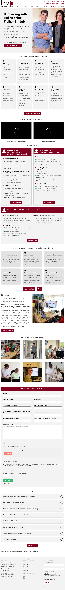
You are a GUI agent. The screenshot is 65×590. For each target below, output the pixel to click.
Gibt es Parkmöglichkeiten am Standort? (14, 527)
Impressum (47, 586)
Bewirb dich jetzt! (8, 330)
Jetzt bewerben (16, 202)
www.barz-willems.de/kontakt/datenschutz (32, 466)
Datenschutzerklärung (47, 578)
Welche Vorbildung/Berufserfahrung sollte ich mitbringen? (19, 496)
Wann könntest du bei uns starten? (11, 418)
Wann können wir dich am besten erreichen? (45, 418)
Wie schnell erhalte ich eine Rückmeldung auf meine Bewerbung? (20, 509)
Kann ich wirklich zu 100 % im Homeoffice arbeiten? (17, 515)
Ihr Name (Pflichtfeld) (48, 562)
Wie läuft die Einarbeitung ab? (11, 539)
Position (5, 393)
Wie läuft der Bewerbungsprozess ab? (13, 502)
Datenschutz (55, 586)
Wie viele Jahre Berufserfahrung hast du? (44, 412)
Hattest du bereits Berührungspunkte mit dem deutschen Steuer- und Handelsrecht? (17, 411)
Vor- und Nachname (8, 399)
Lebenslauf (6, 444)
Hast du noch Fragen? (8, 424)
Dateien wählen (8, 453)
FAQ (39, 289)
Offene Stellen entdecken (32, 114)
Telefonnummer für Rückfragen (11, 405)
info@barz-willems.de (9, 576)
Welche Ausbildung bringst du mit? (42, 405)
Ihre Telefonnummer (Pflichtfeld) (51, 567)
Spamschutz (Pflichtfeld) (49, 571)
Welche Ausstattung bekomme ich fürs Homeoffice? (17, 533)
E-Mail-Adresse (38, 399)
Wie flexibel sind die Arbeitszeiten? (12, 521)
